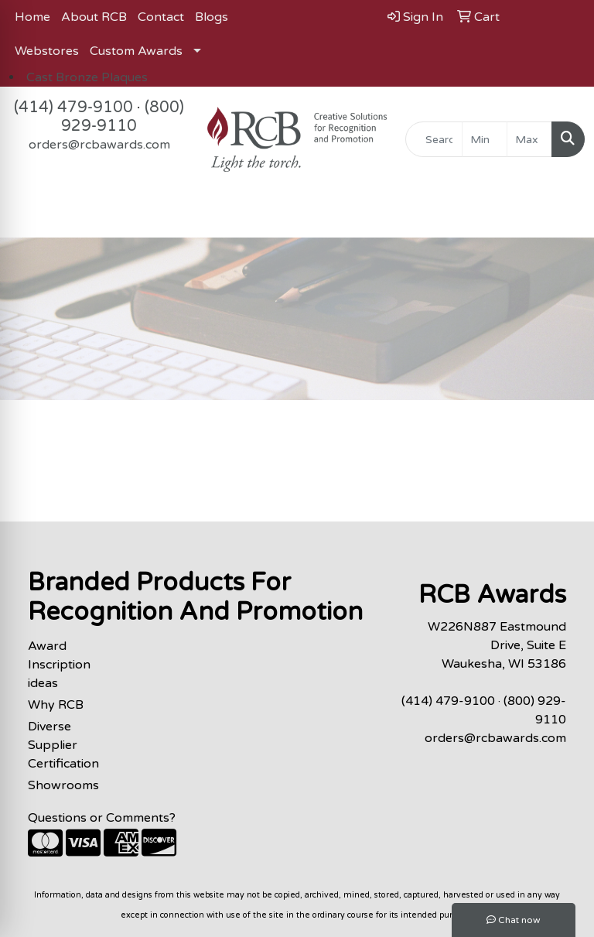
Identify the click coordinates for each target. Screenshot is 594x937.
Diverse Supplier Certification (63, 745)
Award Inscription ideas (59, 664)
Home (32, 17)
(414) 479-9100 (73, 107)
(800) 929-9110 (122, 116)
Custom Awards (136, 51)
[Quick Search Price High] (529, 139)
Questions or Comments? (102, 818)
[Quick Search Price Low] (484, 139)
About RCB (94, 17)
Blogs (211, 17)
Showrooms (63, 785)
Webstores (47, 51)
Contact (161, 17)
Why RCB (56, 705)
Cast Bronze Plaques (87, 77)
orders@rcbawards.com (99, 144)
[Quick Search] (434, 139)
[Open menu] (563, 215)
